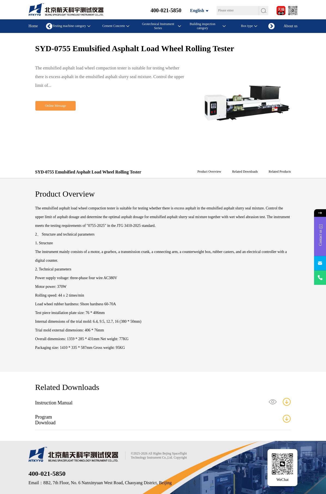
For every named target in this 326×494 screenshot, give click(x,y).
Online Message (55, 106)
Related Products (280, 171)
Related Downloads (245, 171)
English (197, 10)
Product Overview (209, 171)
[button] (271, 26)
